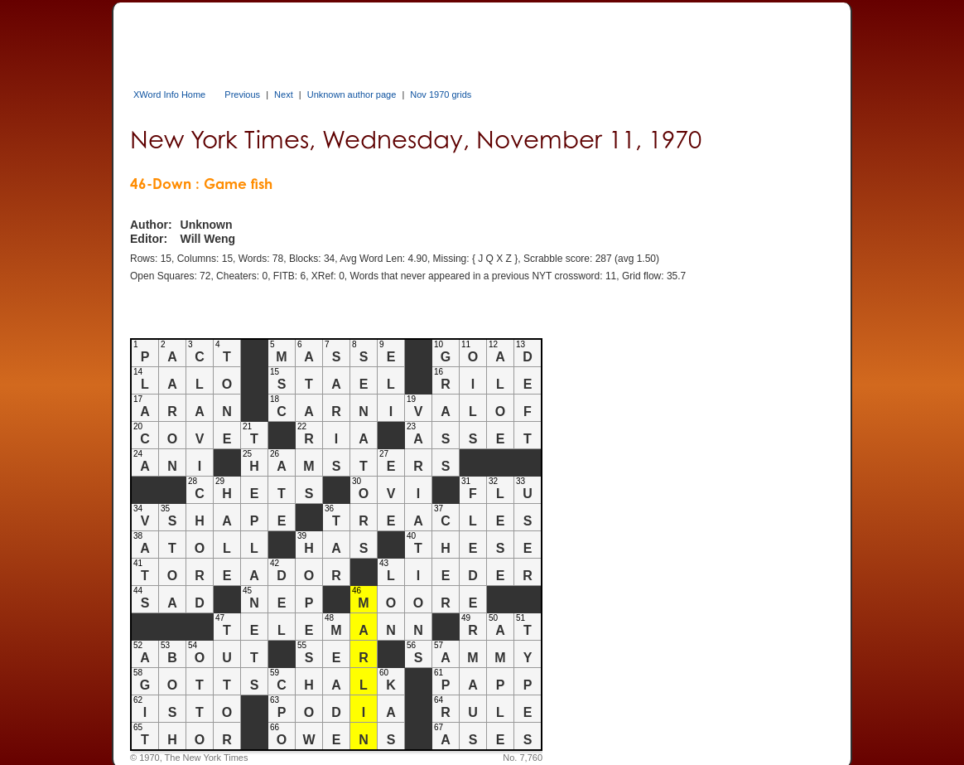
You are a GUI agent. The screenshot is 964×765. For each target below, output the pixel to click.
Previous (242, 94)
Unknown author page (352, 94)
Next (283, 94)
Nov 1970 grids (440, 94)
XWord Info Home (169, 94)
